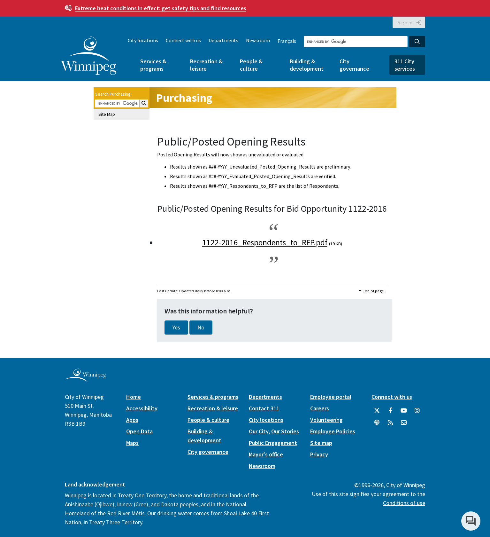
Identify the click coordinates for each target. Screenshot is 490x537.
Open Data (139, 431)
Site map (321, 442)
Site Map (106, 114)
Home (133, 396)
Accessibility (141, 408)
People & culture (251, 65)
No (200, 327)
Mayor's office (266, 454)
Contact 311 (264, 408)
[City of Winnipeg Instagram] (417, 410)
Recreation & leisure (206, 65)
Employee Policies (332, 431)
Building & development (307, 65)
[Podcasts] (376, 422)
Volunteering (326, 419)
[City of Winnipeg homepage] (85, 379)
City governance (354, 65)
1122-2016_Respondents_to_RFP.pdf (264, 242)
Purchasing (184, 98)
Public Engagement (273, 442)
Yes (176, 327)
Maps (132, 442)
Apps (132, 419)
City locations (143, 40)
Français (287, 41)
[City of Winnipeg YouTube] (403, 410)
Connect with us (183, 40)
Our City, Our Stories (274, 431)
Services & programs (153, 65)
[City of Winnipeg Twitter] (376, 410)
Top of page (373, 290)
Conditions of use (404, 503)
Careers (319, 408)
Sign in (405, 22)
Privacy (319, 454)
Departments (223, 40)
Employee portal (330, 396)
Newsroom (258, 40)
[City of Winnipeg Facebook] (390, 410)
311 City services (404, 65)
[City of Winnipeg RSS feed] (390, 422)
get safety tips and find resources (160, 8)
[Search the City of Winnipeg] (356, 41)
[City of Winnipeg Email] (403, 422)
